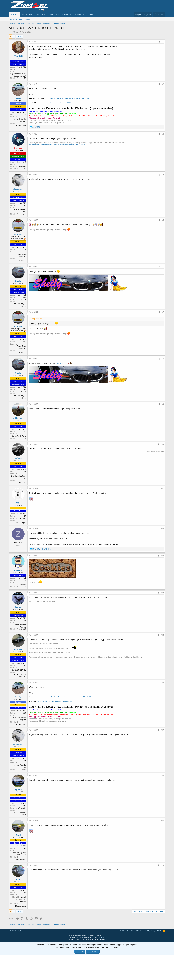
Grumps (18, 234)
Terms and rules (137, 931)
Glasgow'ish (21, 585)
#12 (162, 529)
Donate (90, 14)
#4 (163, 175)
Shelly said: (35, 319)
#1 (163, 42)
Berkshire (22, 167)
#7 (163, 312)
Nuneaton (22, 518)
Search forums (24, 19)
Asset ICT (102, 937)
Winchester (22, 808)
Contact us (124, 931)
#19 (162, 821)
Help (159, 931)
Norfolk (23, 299)
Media (40, 14)
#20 (162, 865)
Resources (52, 14)
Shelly (18, 281)
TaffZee (18, 458)
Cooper (18, 607)
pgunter (18, 789)
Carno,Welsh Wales (19, 436)
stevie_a (18, 570)
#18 (162, 775)
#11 (162, 489)
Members (78, 14)
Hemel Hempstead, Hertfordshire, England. (19, 899)
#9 (163, 404)
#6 (163, 267)
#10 (162, 444)
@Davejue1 (62, 363)
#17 (162, 730)
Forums (14, 14)
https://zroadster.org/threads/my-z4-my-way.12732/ (54, 103)
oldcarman (18, 189)
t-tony (18, 98)
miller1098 (18, 418)
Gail (18, 503)
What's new (27, 14)
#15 (162, 635)
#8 (163, 359)
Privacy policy (150, 931)
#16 (162, 683)
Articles (65, 14)
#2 (163, 84)
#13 (162, 556)
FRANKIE (14, 32)
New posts (13, 19)
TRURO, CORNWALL (18, 670)
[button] (34, 14)
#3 (163, 134)
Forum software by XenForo (87, 935)
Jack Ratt (18, 649)
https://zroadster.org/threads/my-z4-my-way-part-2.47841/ (70, 98)
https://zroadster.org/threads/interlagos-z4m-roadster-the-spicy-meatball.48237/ (57, 145)
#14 (162, 593)
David (18, 835)
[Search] (159, 14)
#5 (163, 220)
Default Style (15, 931)
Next (19, 36)
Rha (18, 879)
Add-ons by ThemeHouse (99, 939)
